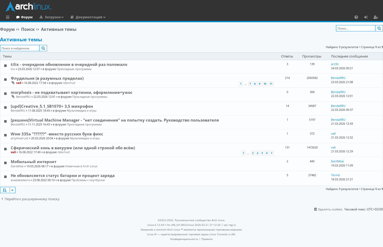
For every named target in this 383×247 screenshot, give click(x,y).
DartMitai (17, 166)
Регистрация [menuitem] (377, 18)
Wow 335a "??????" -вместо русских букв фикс (57, 133)
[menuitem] (356, 17)
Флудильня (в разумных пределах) (47, 78)
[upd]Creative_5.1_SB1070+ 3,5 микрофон (52, 106)
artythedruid (19, 138)
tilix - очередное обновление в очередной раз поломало (69, 64)
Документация (110, 17)
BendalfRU (338, 78)
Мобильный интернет (33, 161)
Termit (335, 175)
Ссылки (9, 18)
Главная (23, 17)
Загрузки (74, 17)
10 (265, 83)
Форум (48, 17)
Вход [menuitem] (367, 18)
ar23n (335, 64)
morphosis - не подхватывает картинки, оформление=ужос (71, 92)
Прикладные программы (74, 69)
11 (271, 83)
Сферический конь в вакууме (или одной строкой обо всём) (73, 147)
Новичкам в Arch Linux (81, 166)
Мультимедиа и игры (81, 110)
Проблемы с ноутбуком (88, 180)
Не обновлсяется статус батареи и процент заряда (63, 175)
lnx (13, 69)
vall (18, 83)
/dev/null (69, 83)
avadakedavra (20, 180)
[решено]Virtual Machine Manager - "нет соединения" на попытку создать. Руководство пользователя (115, 120)
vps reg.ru (230, 225)
